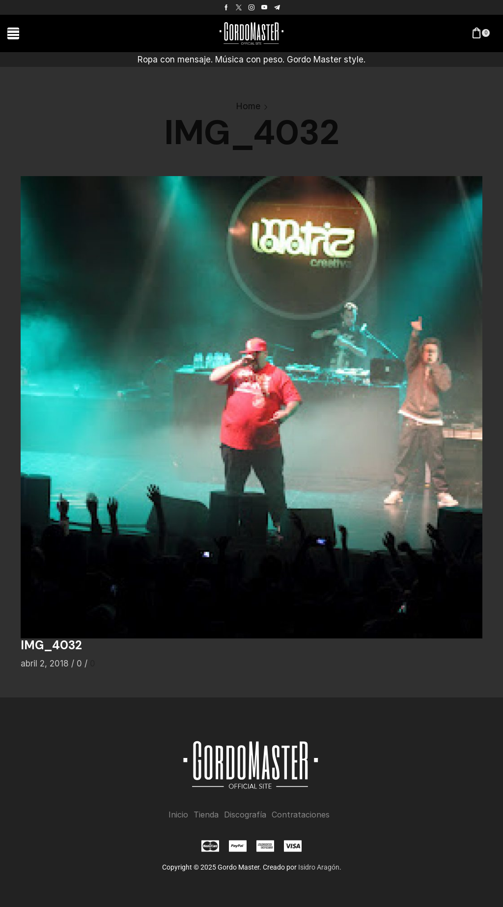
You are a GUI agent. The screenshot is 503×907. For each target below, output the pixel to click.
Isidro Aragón (318, 867)
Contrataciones (301, 814)
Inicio (178, 814)
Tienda (206, 814)
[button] (13, 33)
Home (248, 106)
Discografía (245, 814)
